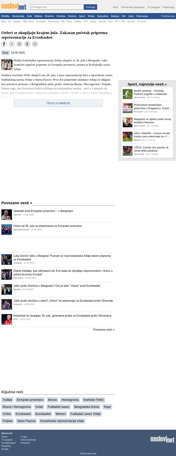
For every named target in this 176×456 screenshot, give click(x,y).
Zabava (115, 16)
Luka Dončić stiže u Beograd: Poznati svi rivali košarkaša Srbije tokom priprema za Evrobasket (62, 257)
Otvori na (58, 103)
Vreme (4, 437)
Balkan (38, 16)
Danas (93, 21)
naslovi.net (91, 453)
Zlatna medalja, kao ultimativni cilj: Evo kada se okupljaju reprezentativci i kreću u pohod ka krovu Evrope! (62, 272)
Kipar (107, 407)
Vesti (115, 7)
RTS (85, 21)
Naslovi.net (6, 433)
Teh (124, 16)
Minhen (61, 414)
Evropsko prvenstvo (30, 400)
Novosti (102, 21)
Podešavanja (168, 16)
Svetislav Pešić (93, 400)
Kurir (110, 21)
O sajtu (24, 437)
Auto (131, 16)
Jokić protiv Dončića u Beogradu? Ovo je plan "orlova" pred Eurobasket (56, 285)
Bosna (52, 400)
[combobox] (57, 7)
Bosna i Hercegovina (17, 407)
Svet (29, 16)
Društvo (49, 16)
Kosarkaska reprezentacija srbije (62, 421)
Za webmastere (8, 443)
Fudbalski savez (58, 407)
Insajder (17, 21)
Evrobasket (23, 414)
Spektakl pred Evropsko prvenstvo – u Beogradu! (43, 211)
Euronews (41, 21)
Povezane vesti (16, 203)
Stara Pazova (26, 421)
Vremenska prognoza (132, 7)
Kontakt (4, 449)
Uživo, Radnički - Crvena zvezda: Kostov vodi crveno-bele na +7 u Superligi (152, 135)
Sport (82, 16)
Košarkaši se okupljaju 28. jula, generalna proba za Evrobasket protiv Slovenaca (62, 315)
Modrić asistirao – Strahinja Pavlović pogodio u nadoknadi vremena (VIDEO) (150, 92)
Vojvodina (102, 16)
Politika (5, 16)
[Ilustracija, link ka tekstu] (6, 215)
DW (123, 21)
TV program (153, 7)
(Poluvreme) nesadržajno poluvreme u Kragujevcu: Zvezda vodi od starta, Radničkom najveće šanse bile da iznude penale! (152, 106)
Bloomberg (53, 21)
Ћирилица (168, 7)
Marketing (5, 446)
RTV (117, 21)
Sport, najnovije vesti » (147, 84)
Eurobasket (43, 414)
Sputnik (131, 21)
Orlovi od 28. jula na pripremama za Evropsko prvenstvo (47, 225)
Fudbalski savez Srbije (85, 414)
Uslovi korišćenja (28, 440)
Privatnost (25, 443)
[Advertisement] (58, 244)
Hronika (61, 16)
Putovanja (142, 16)
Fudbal (7, 400)
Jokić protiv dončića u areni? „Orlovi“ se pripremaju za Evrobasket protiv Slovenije (63, 300)
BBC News (28, 21)
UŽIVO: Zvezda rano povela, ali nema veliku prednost (151, 149)
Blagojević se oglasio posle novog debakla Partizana (152, 121)
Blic (63, 21)
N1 (9, 21)
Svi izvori (141, 21)
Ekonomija (18, 16)
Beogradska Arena (86, 407)
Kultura (72, 16)
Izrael (39, 407)
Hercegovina (70, 400)
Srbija (91, 16)
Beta (3, 21)
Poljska (8, 421)
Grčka (7, 414)
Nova (69, 21)
